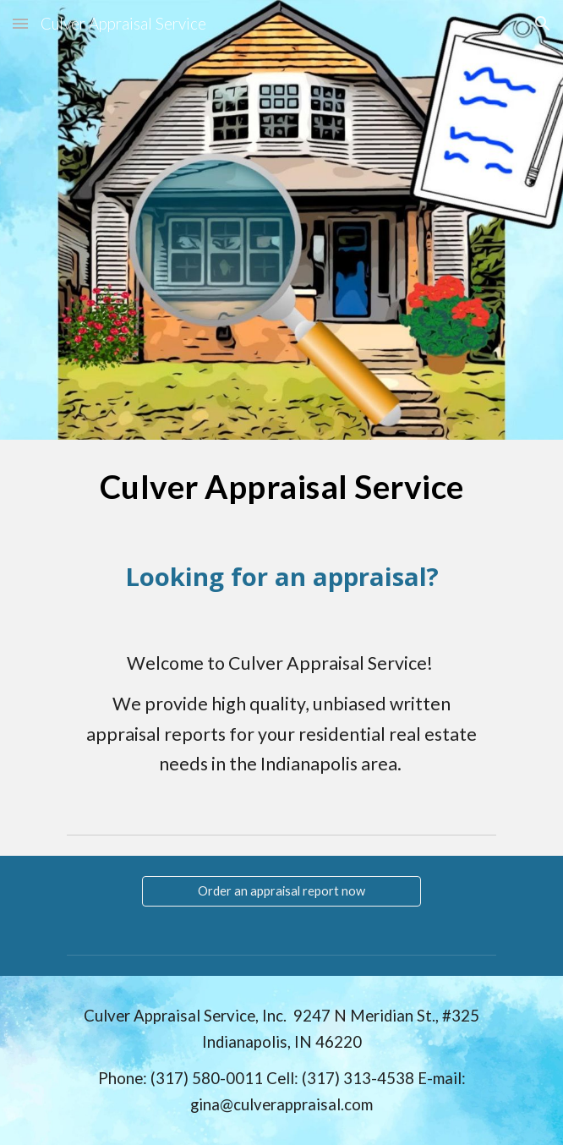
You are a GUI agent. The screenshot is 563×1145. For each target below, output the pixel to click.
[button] (20, 23)
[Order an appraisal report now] (281, 890)
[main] (281, 486)
